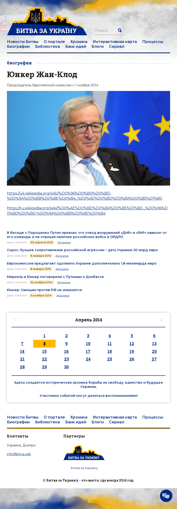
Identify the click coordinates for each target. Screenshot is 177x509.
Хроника (78, 41)
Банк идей (75, 46)
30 (66, 367)
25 (109, 359)
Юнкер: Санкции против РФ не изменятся (44, 290)
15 (44, 351)
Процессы (152, 41)
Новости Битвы (22, 41)
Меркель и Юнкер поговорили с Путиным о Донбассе (55, 277)
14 (22, 351)
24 (88, 359)
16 (66, 351)
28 (22, 367)
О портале (54, 41)
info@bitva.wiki (19, 454)
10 (88, 343)
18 (109, 351)
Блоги (97, 46)
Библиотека (47, 46)
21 (22, 359)
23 (66, 359)
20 (154, 351)
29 (44, 367)
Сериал (116, 46)
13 (154, 343)
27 (154, 359)
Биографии (18, 46)
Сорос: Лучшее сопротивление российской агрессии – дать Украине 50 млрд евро (82, 250)
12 (132, 343)
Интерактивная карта (115, 41)
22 (44, 359)
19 (132, 351)
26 (131, 359)
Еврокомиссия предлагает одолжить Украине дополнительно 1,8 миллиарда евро (81, 263)
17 (88, 351)
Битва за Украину (84, 468)
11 (110, 343)
